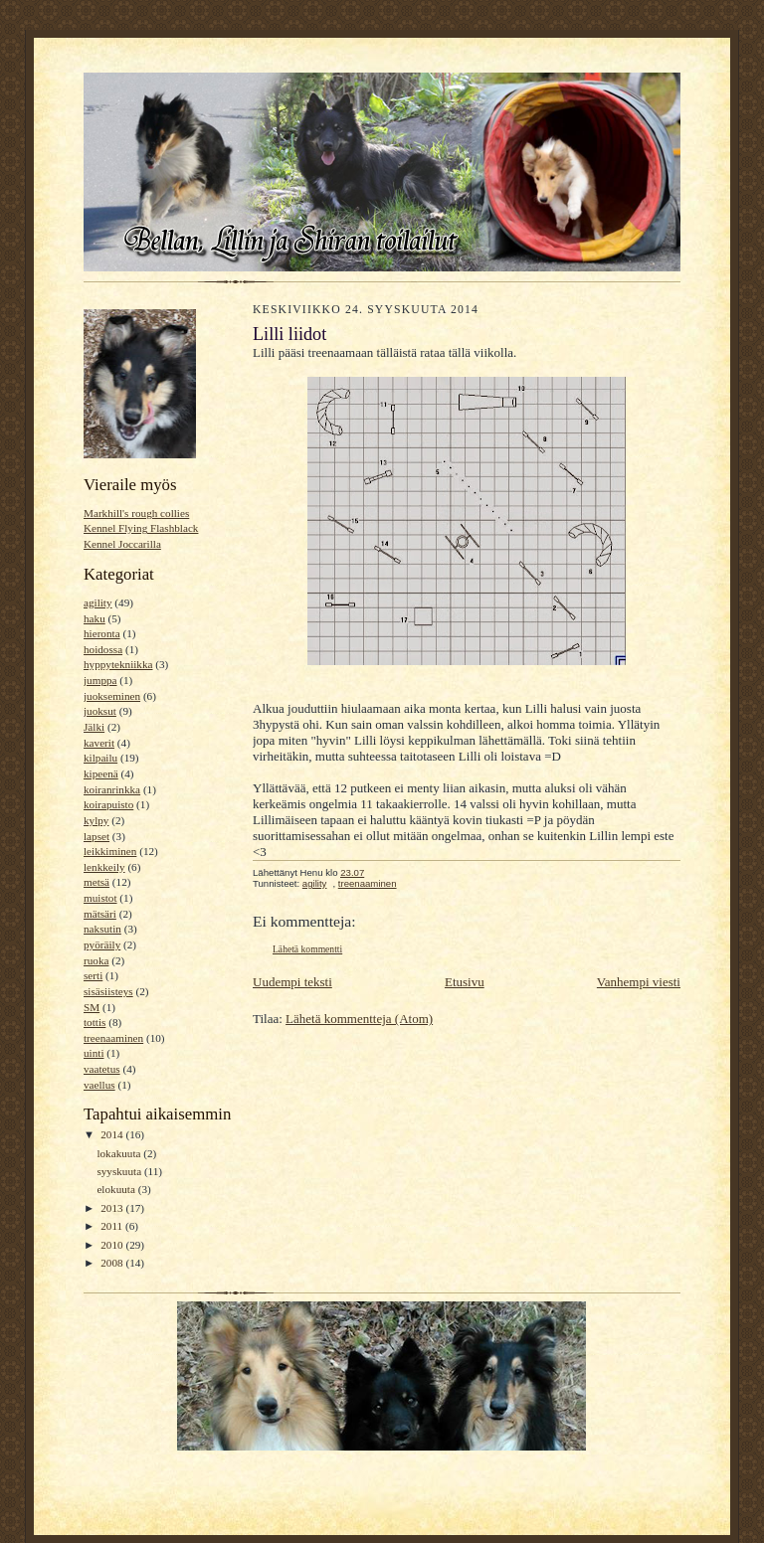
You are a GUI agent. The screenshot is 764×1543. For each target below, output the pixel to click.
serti (93, 975)
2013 (112, 1208)
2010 (112, 1245)
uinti (93, 1053)
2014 (112, 1134)
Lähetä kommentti (307, 948)
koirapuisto (108, 804)
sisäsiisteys (108, 991)
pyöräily (102, 944)
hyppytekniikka (118, 664)
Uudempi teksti (292, 981)
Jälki (94, 727)
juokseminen (112, 696)
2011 (112, 1226)
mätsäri (100, 914)
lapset (96, 836)
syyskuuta (119, 1171)
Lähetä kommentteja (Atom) (359, 1018)
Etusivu (464, 981)
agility (98, 602)
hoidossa (103, 649)
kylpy (96, 820)
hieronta (102, 633)
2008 (112, 1263)
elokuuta (116, 1189)
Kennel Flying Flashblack (141, 528)
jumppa (100, 680)
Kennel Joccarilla (122, 544)
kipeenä (101, 773)
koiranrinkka (112, 789)
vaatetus (102, 1069)
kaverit (99, 743)
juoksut (100, 711)
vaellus (99, 1085)
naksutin (102, 929)
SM (91, 1007)
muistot (100, 898)
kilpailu (100, 758)
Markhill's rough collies (136, 513)
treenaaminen (113, 1038)
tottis (94, 1022)
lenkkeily (104, 867)
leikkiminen (110, 851)
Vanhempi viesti (638, 981)
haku (94, 618)
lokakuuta (119, 1153)
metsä (96, 882)
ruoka (96, 960)
